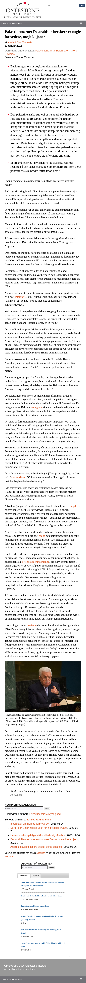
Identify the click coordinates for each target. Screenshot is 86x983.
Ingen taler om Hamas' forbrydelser (29, 823)
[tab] (24, 875)
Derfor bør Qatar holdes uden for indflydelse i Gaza (38, 827)
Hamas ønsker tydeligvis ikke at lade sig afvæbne (37, 835)
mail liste (9, 856)
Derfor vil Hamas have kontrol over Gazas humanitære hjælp (44, 839)
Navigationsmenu (11, 23)
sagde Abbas (18, 477)
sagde (74, 505)
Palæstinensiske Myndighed (45, 814)
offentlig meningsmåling (35, 561)
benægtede (36, 407)
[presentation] (24, 875)
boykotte (32, 625)
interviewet (21, 296)
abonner (41, 852)
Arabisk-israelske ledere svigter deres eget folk (36, 846)
